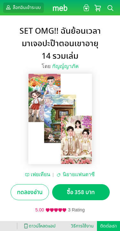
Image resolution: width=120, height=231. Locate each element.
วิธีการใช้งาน (82, 226)
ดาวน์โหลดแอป (38, 226)
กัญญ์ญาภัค (65, 66)
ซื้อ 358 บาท (81, 192)
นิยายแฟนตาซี (79, 174)
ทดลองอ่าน (30, 192)
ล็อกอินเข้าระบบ (23, 7)
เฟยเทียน (40, 174)
